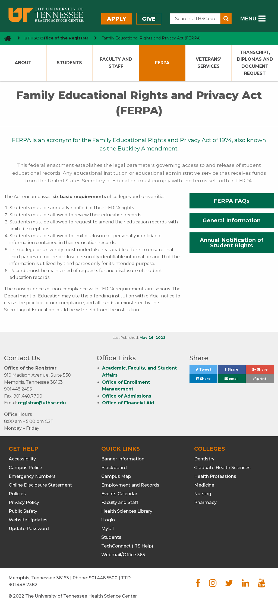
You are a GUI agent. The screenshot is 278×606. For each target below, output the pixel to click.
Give (149, 19)
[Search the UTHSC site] (195, 18)
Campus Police (25, 467)
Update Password (29, 528)
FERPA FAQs (231, 201)
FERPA (162, 62)
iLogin (108, 519)
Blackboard (114, 467)
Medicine (204, 485)
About (23, 62)
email (232, 379)
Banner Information (122, 459)
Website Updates (28, 519)
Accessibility (22, 459)
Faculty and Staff (116, 63)
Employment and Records (130, 485)
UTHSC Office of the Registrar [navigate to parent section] (56, 38)
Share (235, 370)
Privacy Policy (24, 502)
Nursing (202, 493)
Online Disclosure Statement (40, 485)
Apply (116, 19)
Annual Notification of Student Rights (232, 243)
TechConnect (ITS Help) (127, 546)
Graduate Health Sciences (222, 467)
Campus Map (116, 476)
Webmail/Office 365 (123, 554)
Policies (17, 493)
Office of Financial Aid (128, 402)
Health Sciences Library (126, 511)
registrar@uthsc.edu (42, 402)
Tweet (206, 370)
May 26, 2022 (153, 338)
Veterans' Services (208, 63)
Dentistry (204, 459)
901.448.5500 (103, 577)
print (259, 379)
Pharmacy (205, 502)
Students (69, 62)
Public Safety (23, 511)
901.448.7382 (22, 584)
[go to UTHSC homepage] (6, 38)
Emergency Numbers (32, 476)
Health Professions (215, 476)
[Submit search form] (226, 18)
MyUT (108, 528)
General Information (232, 220)
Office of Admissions (126, 396)
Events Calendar (119, 493)
